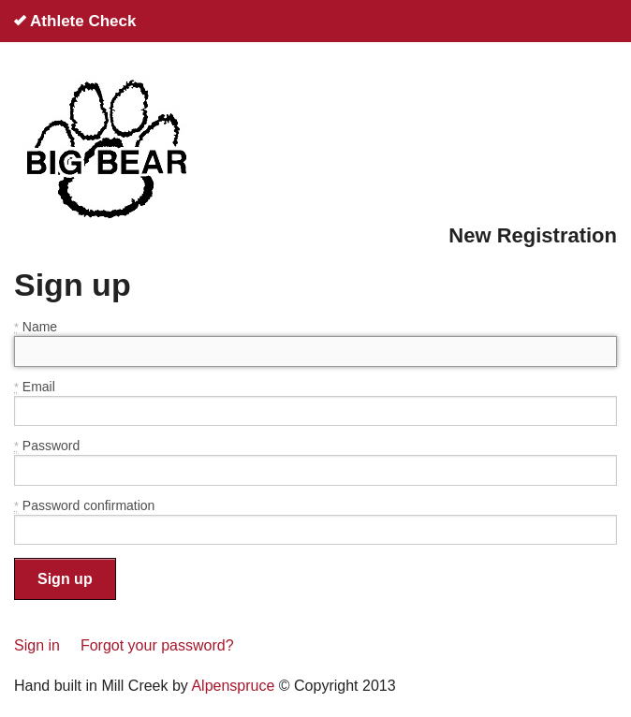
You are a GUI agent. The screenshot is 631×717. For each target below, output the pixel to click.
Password (47, 446)
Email (34, 387)
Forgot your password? (157, 645)
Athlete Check (75, 21)
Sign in (37, 645)
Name (35, 327)
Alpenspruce (232, 686)
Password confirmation (84, 506)
